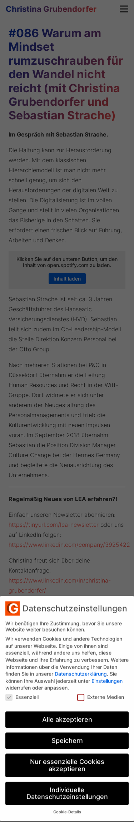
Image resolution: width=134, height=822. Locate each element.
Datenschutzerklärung (81, 669)
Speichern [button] (67, 736)
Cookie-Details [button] (67, 807)
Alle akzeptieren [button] (67, 715)
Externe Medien (100, 692)
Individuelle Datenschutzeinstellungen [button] (67, 789)
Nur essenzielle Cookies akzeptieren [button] (67, 760)
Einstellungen (107, 676)
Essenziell (22, 692)
